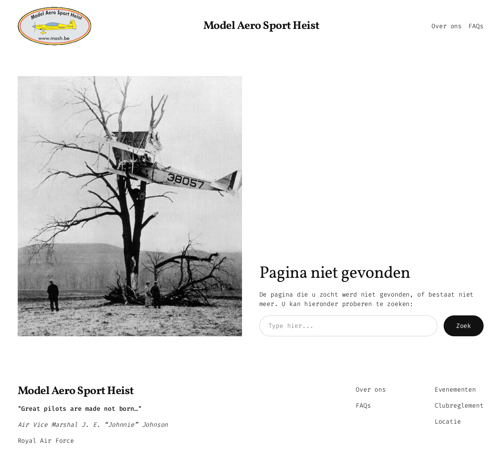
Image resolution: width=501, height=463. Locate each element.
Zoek (463, 326)
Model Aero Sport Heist (261, 26)
